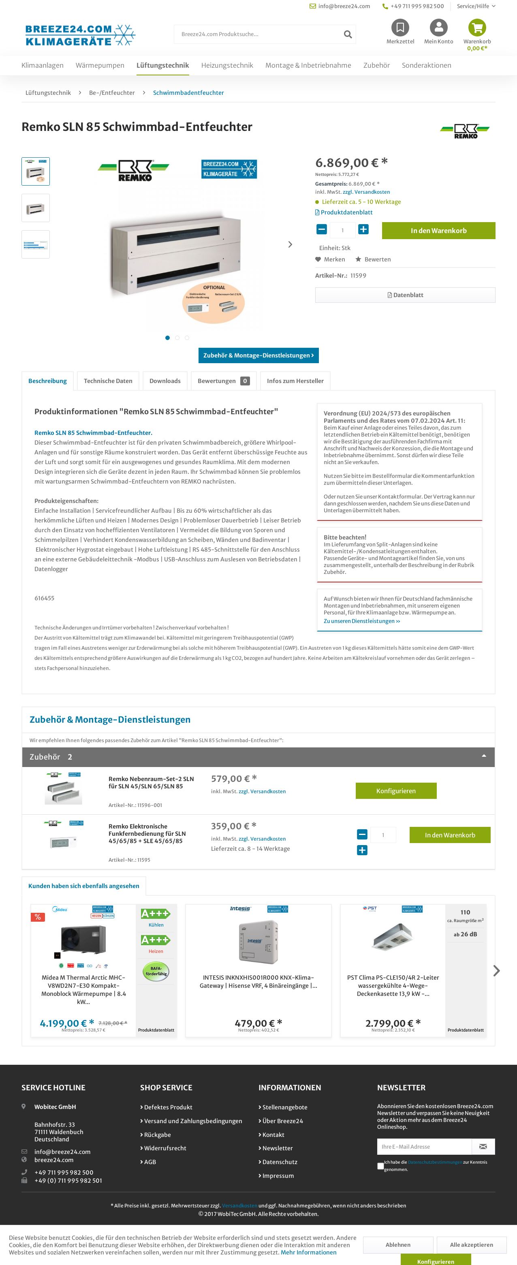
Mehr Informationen (309, 1252)
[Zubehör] (376, 65)
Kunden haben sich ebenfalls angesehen (83, 886)
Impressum (276, 1175)
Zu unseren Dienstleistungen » (362, 621)
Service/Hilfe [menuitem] (473, 6)
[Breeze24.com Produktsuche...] (265, 34)
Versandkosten (240, 1206)
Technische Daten (108, 381)
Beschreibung (47, 381)
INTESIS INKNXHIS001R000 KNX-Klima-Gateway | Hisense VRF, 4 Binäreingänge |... (258, 981)
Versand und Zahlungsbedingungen (191, 1121)
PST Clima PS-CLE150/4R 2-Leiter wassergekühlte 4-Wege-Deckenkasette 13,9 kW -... (393, 985)
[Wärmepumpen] (100, 65)
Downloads (165, 381)
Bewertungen (224, 381)
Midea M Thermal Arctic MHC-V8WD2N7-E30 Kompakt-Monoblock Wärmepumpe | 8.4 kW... (83, 990)
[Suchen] (348, 34)
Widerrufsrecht (163, 1148)
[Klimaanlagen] (42, 65)
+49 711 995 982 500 (64, 1172)
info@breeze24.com (62, 1152)
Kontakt (271, 1135)
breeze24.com (54, 1160)
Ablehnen (398, 1244)
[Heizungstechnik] (227, 65)
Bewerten (373, 259)
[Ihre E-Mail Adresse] (424, 1147)
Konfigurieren (406, 789)
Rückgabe (155, 1135)
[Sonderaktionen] (426, 65)
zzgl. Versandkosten (366, 192)
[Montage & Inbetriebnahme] (308, 65)
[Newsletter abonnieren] (484, 1147)
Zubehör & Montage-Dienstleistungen (258, 355)
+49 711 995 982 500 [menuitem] (413, 6)
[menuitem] (265, 38)
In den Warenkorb (458, 833)
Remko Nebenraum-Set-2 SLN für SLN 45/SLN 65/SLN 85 (151, 782)
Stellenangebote (283, 1107)
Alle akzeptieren (471, 1244)
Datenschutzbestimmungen (435, 1162)
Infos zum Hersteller (295, 381)
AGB (148, 1162)
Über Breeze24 (280, 1121)
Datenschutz (277, 1162)
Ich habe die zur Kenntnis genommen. (435, 1166)
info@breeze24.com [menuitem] (340, 6)
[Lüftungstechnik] (163, 65)
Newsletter (275, 1148)
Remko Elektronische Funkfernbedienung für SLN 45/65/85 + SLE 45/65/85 (147, 834)
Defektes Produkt (166, 1107)
